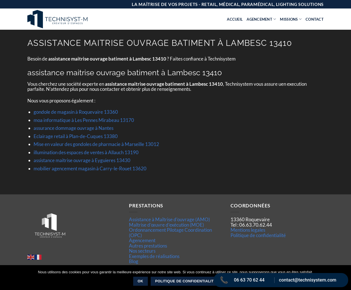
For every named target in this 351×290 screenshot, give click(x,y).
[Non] (343, 279)
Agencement (261, 19)
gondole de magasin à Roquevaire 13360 (76, 112)
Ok (140, 281)
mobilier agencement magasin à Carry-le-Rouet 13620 (90, 168)
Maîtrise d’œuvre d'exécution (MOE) (166, 225)
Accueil (235, 19)
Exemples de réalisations (154, 256)
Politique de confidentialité (258, 235)
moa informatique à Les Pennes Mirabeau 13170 (84, 120)
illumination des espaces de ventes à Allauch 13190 (86, 152)
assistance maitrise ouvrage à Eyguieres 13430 (82, 160)
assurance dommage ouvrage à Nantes (73, 128)
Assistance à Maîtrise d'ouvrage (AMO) (169, 219)
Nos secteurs (142, 251)
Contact (315, 19)
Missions (291, 19)
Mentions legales (248, 230)
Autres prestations (148, 246)
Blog (133, 261)
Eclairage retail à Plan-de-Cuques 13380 (76, 136)
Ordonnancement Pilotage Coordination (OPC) (170, 232)
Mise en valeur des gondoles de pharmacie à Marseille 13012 (96, 144)
